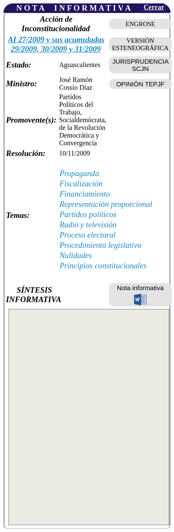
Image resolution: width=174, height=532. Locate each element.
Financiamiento (84, 193)
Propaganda (79, 173)
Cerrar (154, 7)
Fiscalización (81, 183)
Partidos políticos (87, 214)
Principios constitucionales (103, 265)
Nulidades (75, 255)
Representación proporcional (105, 204)
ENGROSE (140, 24)
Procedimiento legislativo (100, 245)
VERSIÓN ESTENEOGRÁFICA (140, 44)
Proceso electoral (87, 234)
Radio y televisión (88, 224)
